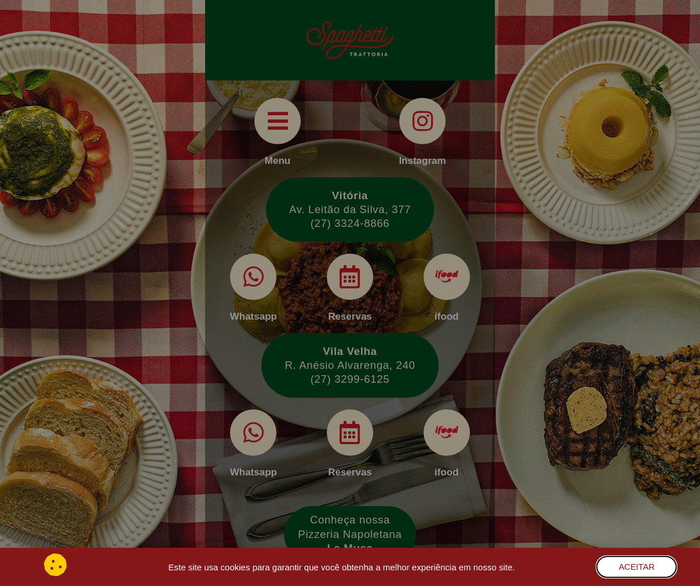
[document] (350, 293)
